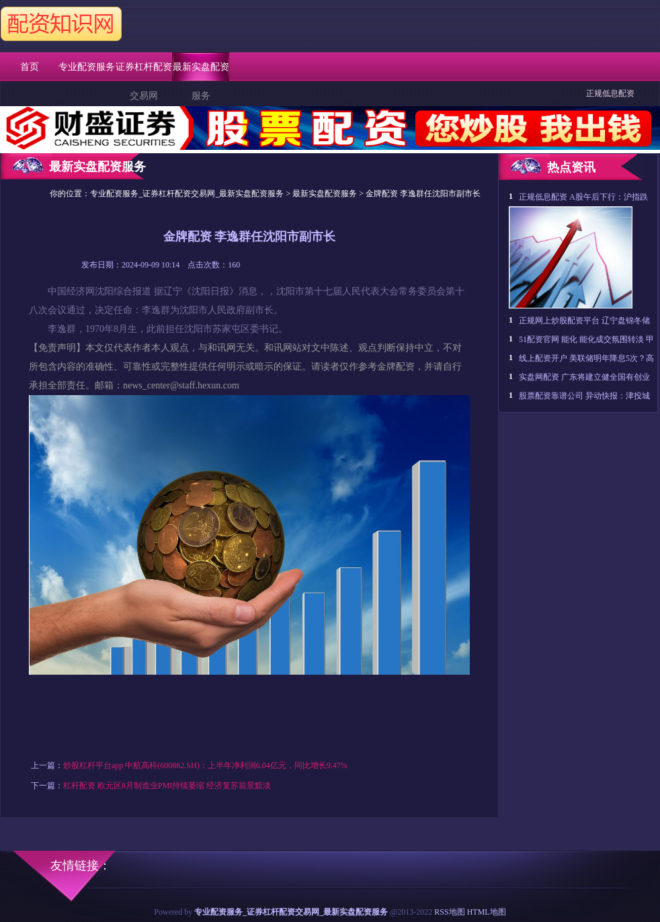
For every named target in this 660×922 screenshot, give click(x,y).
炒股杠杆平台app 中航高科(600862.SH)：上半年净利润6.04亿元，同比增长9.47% (205, 765)
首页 (29, 67)
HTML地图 (486, 912)
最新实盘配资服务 (324, 193)
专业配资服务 (86, 67)
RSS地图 (449, 912)
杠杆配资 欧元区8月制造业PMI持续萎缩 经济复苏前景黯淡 (167, 785)
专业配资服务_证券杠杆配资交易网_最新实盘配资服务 (187, 193)
